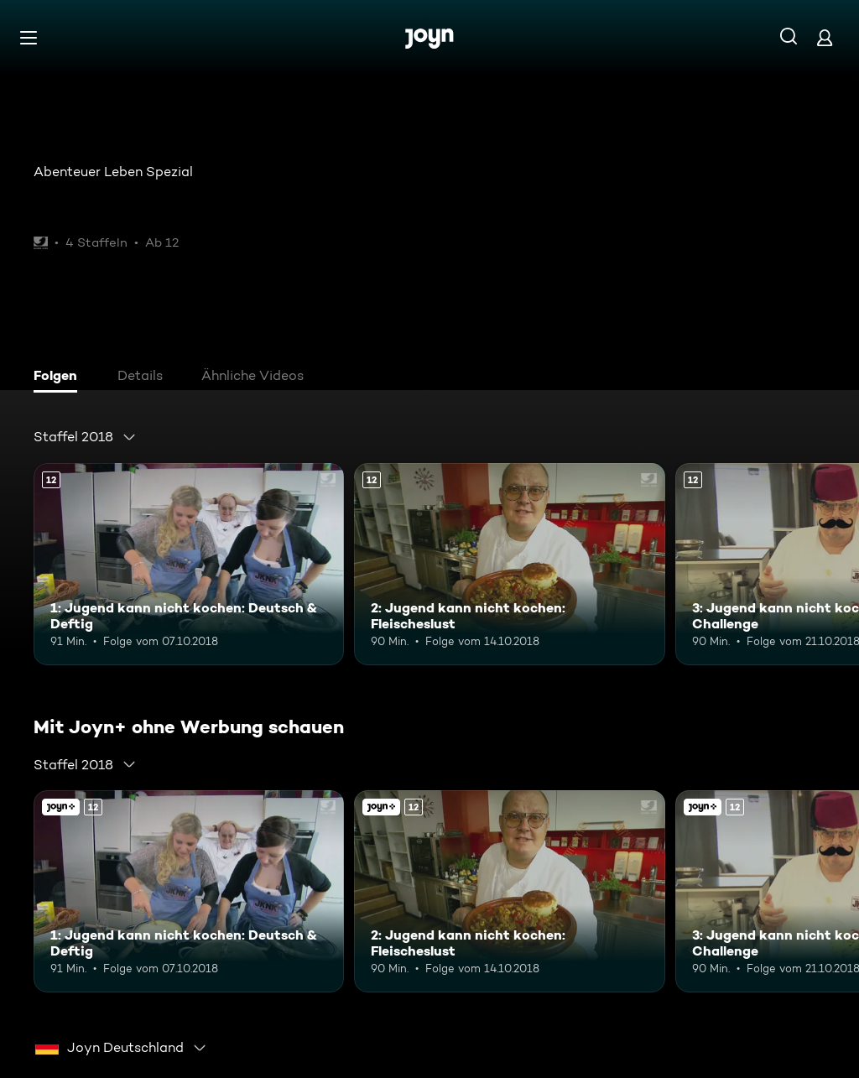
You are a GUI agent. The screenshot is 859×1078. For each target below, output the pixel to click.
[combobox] (85, 437)
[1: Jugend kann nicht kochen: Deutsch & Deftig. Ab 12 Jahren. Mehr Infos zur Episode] (189, 564)
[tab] (59, 377)
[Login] (824, 37)
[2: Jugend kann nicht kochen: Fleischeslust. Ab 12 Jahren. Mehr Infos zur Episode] (509, 564)
